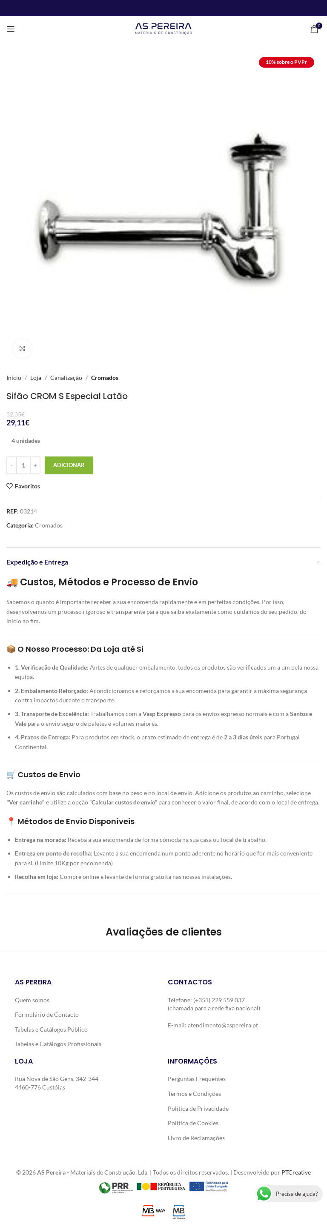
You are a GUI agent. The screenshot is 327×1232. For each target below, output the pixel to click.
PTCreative (296, 1172)
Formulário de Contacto (47, 1014)
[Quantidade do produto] (23, 465)
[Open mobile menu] (10, 28)
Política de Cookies (193, 1122)
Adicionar (69, 465)
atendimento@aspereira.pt (223, 1025)
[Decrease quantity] (11, 465)
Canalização (66, 377)
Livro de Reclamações (196, 1137)
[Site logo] (163, 28)
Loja (35, 377)
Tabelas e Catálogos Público (51, 1029)
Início (13, 377)
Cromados (104, 377)
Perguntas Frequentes (197, 1078)
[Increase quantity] (35, 465)
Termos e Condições (194, 1093)
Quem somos (32, 1000)
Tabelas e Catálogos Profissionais (58, 1043)
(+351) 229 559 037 (219, 1000)
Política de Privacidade (198, 1108)
